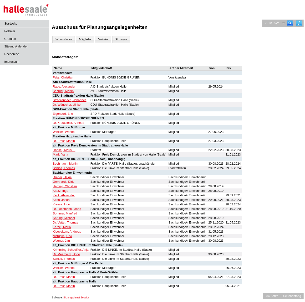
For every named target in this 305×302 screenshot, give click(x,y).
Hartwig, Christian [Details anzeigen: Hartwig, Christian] (65, 186)
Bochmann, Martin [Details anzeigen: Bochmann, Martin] (65, 163)
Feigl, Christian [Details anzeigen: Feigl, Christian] (63, 77)
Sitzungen (121, 39)
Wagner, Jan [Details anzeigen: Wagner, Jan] (61, 240)
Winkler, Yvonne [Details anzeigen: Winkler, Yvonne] (64, 132)
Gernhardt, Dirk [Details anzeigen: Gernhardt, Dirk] (63, 181)
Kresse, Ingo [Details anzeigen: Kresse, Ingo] (61, 204)
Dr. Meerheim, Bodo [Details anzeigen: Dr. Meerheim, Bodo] (66, 254)
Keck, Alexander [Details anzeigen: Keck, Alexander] (64, 195)
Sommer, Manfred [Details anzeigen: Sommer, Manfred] (65, 213)
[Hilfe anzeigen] (299, 23)
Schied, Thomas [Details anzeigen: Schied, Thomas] (64, 168)
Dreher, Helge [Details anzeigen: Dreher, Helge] (62, 177)
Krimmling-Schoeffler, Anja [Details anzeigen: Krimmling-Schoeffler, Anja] (71, 249)
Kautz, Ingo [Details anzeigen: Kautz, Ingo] (60, 191)
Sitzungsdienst (71, 297)
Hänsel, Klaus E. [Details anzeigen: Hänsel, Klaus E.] (64, 150)
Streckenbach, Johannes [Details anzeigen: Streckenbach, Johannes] (69, 100)
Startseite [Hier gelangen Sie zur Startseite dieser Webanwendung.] (10, 23)
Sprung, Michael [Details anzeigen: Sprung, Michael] (64, 218)
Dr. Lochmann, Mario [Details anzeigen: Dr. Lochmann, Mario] (67, 209)
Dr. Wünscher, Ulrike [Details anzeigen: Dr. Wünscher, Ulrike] (67, 104)
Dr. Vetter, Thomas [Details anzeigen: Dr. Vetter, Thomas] (65, 222)
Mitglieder (85, 39)
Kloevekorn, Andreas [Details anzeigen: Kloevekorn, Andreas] (67, 231)
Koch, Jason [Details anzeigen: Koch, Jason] (61, 200)
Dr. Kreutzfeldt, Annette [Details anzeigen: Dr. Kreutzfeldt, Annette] (68, 123)
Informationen (64, 39)
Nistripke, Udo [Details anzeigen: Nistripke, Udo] (62, 236)
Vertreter (103, 39)
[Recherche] (290, 23)
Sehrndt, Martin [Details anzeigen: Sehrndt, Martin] (63, 91)
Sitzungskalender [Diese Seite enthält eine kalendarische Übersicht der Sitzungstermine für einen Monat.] (16, 46)
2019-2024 (272, 23)
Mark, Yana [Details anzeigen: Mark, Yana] (60, 154)
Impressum (11, 61)
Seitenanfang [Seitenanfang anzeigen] (292, 296)
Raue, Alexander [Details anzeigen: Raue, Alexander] (64, 86)
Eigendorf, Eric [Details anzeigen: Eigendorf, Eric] (63, 113)
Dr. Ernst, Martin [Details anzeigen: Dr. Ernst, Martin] (64, 141)
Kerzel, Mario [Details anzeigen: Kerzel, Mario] (62, 227)
